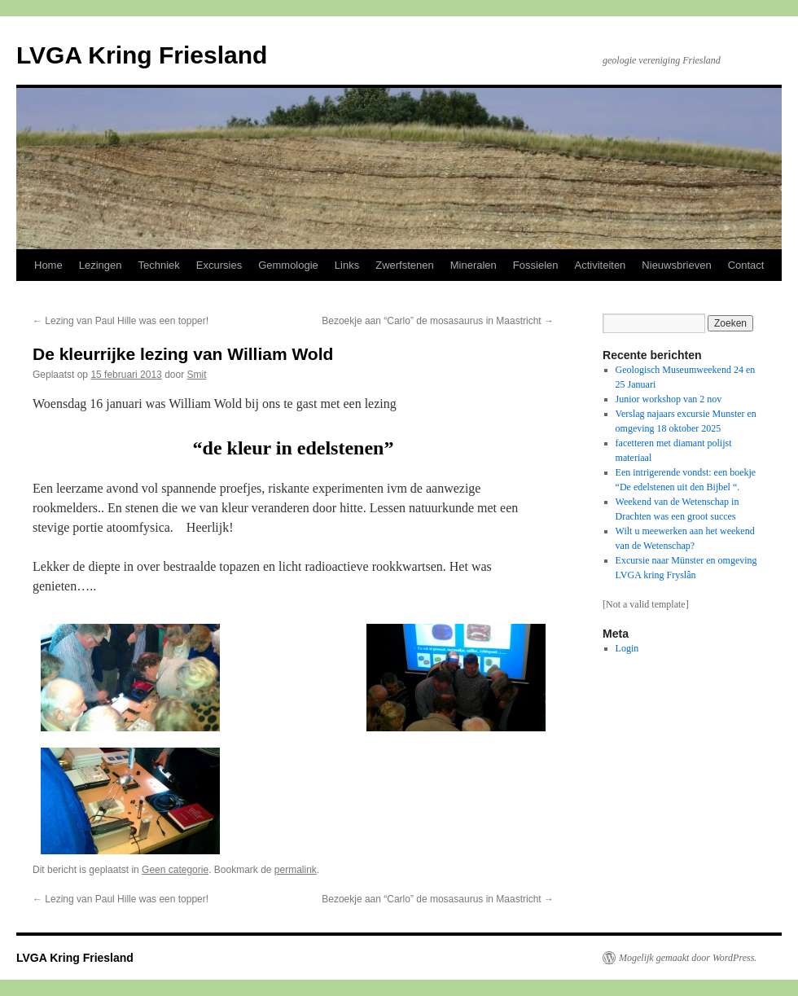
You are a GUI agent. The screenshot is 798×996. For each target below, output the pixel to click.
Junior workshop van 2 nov (669, 399)
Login (627, 648)
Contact (746, 265)
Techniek (158, 265)
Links (347, 265)
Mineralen (473, 265)
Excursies (219, 265)
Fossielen (536, 265)
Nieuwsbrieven (676, 265)
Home (48, 265)
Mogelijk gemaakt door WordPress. (687, 957)
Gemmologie (288, 265)
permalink (295, 869)
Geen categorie (175, 869)
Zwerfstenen (404, 265)
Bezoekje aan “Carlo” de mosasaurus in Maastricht (438, 321)
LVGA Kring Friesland (141, 55)
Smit (197, 374)
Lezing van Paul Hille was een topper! (120, 321)
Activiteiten (599, 265)
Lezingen (100, 265)
